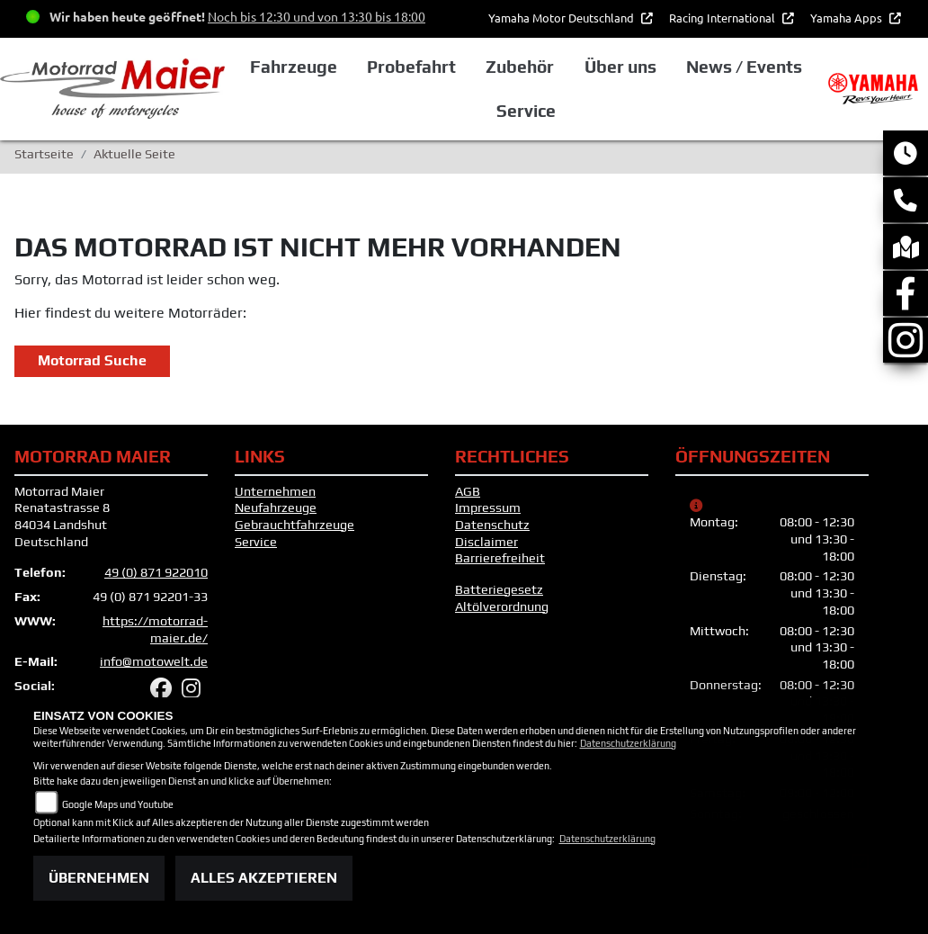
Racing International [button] (723, 17)
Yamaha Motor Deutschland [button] (562, 17)
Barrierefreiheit (500, 558)
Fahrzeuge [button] (293, 66)
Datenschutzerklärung (628, 743)
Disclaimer (486, 541)
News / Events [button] (744, 66)
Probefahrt (411, 66)
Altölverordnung (502, 606)
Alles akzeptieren (264, 877)
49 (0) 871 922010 (156, 572)
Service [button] (526, 111)
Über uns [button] (620, 66)
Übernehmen (99, 877)
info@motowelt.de (154, 661)
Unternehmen (275, 491)
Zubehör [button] (520, 66)
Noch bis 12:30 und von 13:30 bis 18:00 (316, 16)
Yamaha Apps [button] (847, 17)
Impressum (488, 507)
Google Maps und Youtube (118, 804)
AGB (467, 491)
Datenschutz (492, 524)
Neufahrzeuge (276, 507)
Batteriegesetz (499, 589)
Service (256, 541)
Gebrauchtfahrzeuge (294, 524)
